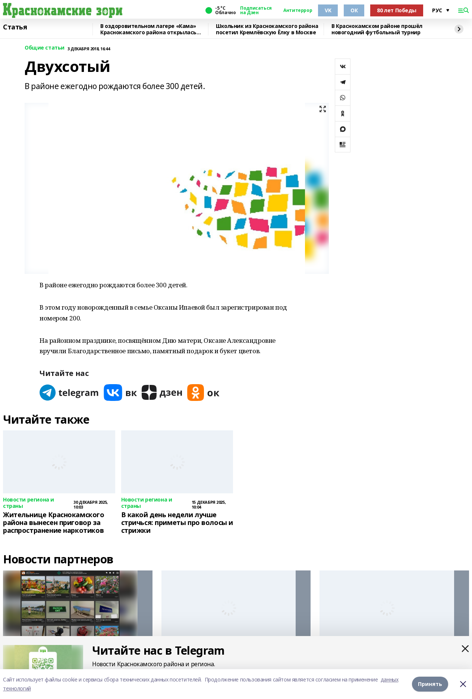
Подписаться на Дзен (255, 10)
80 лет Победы (396, 10)
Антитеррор (297, 10)
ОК (354, 10)
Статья (15, 27)
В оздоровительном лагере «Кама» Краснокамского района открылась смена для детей (148, 29)
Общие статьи (44, 48)
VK (328, 10)
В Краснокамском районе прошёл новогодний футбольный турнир (376, 29)
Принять (430, 683)
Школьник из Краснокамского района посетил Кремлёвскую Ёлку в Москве (267, 29)
